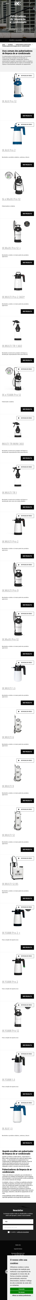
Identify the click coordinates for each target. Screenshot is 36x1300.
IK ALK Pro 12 (9, 101)
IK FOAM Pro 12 (10, 1030)
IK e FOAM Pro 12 (11, 395)
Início (3, 44)
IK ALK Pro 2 (9, 150)
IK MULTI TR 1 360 (12, 346)
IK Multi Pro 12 (10, 639)
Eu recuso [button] (22, 1292)
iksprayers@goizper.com (18, 1253)
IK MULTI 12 (8, 835)
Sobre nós (18, 1245)
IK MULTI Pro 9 (10, 590)
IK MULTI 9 (8, 786)
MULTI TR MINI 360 (13, 443)
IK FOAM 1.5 (8, 1079)
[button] (32, 3)
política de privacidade (23, 1232)
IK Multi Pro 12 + (11, 248)
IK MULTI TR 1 (9, 492)
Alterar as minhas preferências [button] (21, 1295)
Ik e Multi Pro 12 (11, 199)
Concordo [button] (22, 1289)
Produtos (10, 44)
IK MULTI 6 (8, 737)
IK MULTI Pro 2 (10, 541)
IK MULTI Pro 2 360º (13, 297)
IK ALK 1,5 (7, 1128)
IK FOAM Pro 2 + (11, 933)
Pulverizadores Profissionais (23, 44)
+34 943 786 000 (19, 1255)
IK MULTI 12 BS (10, 884)
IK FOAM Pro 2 (10, 981)
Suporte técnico (18, 1249)
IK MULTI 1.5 (8, 688)
